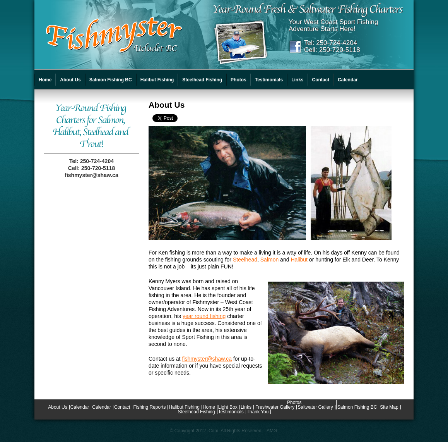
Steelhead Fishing (202, 80)
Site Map (389, 407)
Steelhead (245, 259)
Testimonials (269, 80)
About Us (70, 80)
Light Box (228, 407)
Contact (321, 80)
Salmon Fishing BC (110, 80)
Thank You (258, 411)
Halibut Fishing (157, 80)
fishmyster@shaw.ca (91, 175)
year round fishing (204, 316)
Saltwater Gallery (315, 407)
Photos (238, 80)
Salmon (269, 259)
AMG (272, 430)
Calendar (347, 80)
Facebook (295, 47)
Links (297, 80)
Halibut (299, 259)
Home (45, 80)
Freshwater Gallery (274, 407)
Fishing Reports (149, 407)
